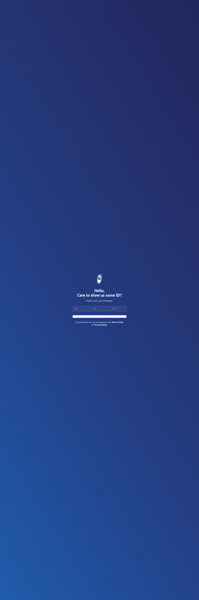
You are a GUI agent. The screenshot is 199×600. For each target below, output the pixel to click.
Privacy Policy (101, 325)
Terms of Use (117, 322)
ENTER (99, 316)
